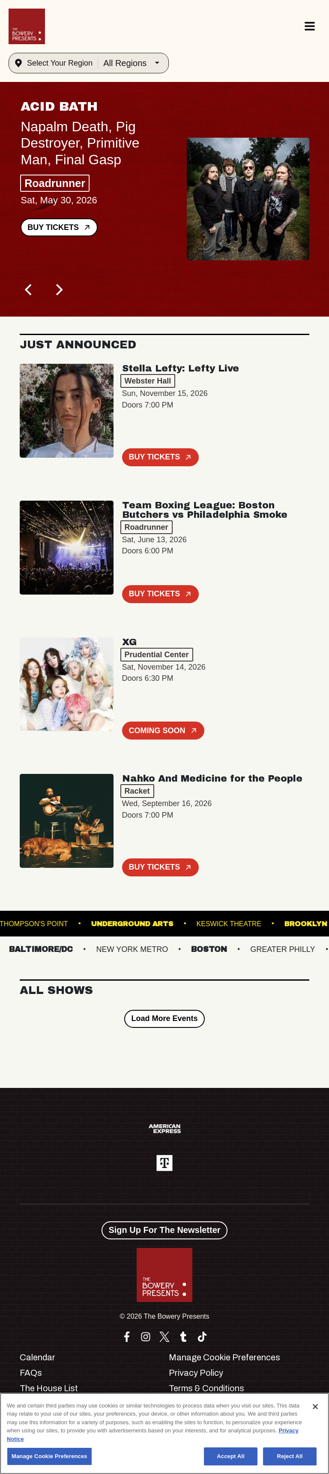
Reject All (289, 1456)
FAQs (31, 1372)
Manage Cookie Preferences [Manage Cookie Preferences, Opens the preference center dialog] (49, 1456)
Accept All (230, 1456)
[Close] (315, 1406)
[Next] (58, 290)
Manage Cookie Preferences (224, 1357)
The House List (49, 1388)
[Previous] (29, 290)
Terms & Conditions (206, 1388)
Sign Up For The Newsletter (164, 1230)
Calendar (37, 1357)
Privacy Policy (196, 1372)
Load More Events (164, 1018)
